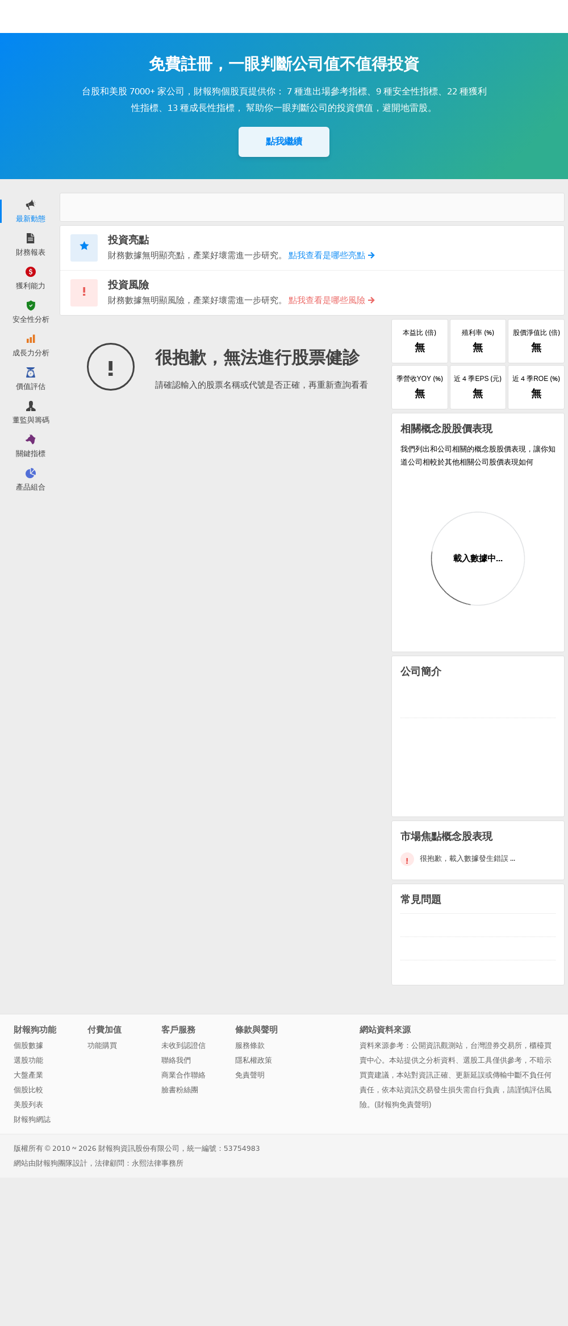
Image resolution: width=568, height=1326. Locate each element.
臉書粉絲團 (179, 1089)
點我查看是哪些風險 (331, 300)
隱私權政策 (253, 1060)
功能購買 (102, 1045)
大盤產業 (28, 1075)
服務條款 (250, 1045)
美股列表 (28, 1104)
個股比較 (28, 1089)
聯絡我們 (176, 1060)
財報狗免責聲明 (403, 1104)
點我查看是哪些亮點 (331, 255)
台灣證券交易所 (496, 1045)
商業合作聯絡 (183, 1075)
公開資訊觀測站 (437, 1045)
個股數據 (28, 1045)
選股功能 (28, 1060)
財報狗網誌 (32, 1119)
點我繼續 (284, 141)
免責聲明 (250, 1075)
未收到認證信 (183, 1045)
